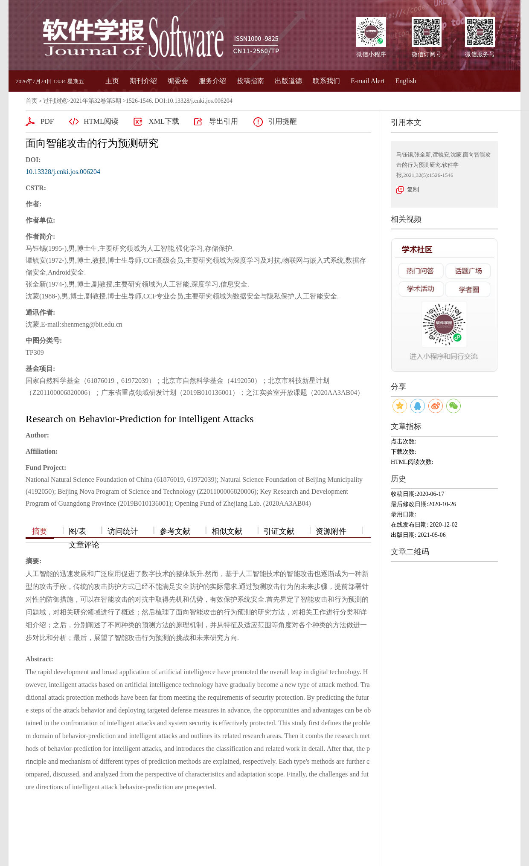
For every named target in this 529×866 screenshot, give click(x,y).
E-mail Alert (368, 80)
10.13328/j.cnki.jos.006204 (63, 171)
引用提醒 (282, 121)
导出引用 (223, 121)
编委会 (178, 80)
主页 (112, 80)
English (405, 80)
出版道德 (288, 80)
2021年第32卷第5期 (95, 101)
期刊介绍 (143, 80)
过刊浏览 (55, 101)
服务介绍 (212, 80)
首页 (32, 101)
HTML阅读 (101, 121)
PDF (47, 121)
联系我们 (326, 80)
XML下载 (163, 121)
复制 (413, 189)
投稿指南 (250, 80)
